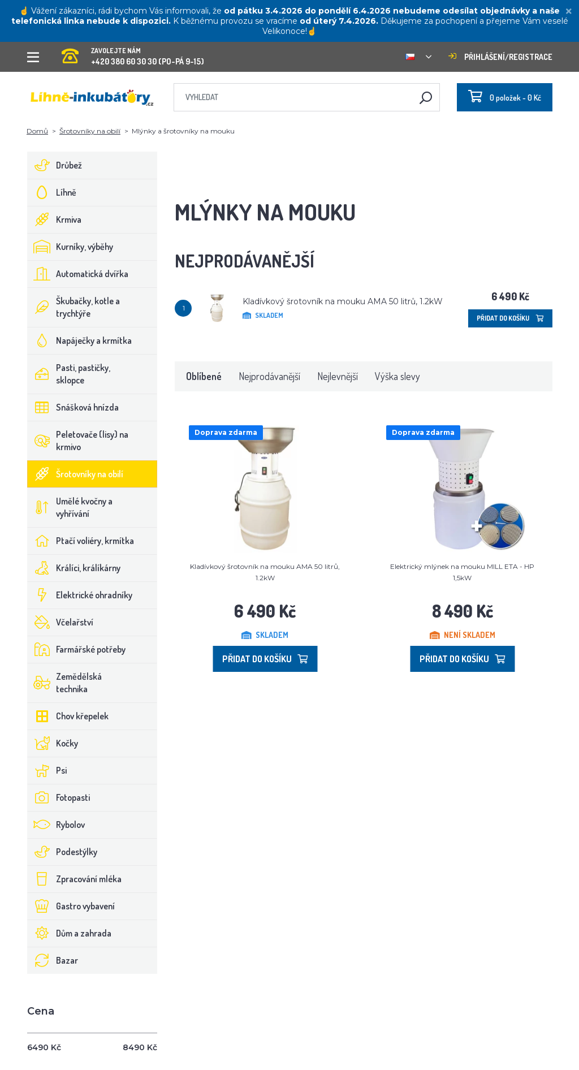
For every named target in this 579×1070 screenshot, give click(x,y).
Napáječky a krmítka (80, 340)
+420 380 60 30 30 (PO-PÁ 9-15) (133, 52)
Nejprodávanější (269, 376)
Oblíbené (204, 376)
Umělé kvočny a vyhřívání (70, 507)
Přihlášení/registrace (500, 57)
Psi (47, 770)
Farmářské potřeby (77, 649)
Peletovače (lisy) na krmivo (78, 440)
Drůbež (55, 165)
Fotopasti (59, 797)
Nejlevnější (337, 376)
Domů (37, 131)
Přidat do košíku (510, 318)
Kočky (53, 743)
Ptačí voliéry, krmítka (81, 540)
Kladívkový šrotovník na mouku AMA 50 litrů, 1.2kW (343, 301)
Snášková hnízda (73, 407)
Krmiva (54, 219)
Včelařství (60, 622)
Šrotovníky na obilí (89, 131)
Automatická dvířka (78, 274)
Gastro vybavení (71, 906)
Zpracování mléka (75, 879)
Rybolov (56, 824)
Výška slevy (397, 376)
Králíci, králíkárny (74, 568)
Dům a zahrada (69, 933)
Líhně (52, 192)
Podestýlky (62, 851)
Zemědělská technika (65, 682)
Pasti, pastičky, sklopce (69, 374)
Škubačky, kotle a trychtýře (74, 307)
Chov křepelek (68, 716)
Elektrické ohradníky (80, 595)
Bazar (53, 960)
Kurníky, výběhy (70, 246)
